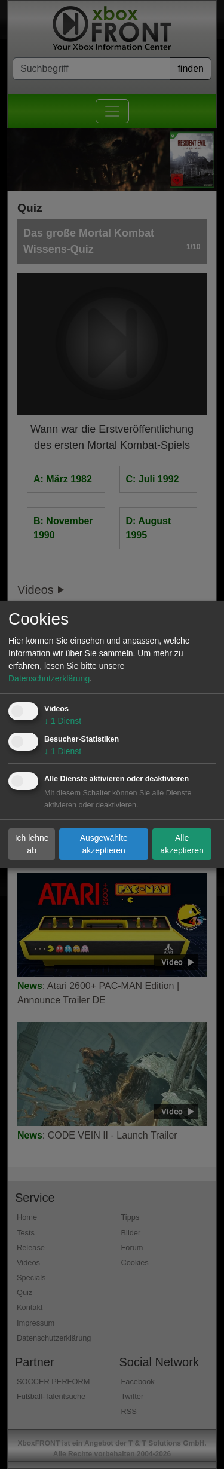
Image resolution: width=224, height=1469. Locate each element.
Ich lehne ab (32, 844)
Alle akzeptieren (181, 844)
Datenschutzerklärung (49, 678)
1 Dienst (62, 721)
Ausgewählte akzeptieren (104, 844)
